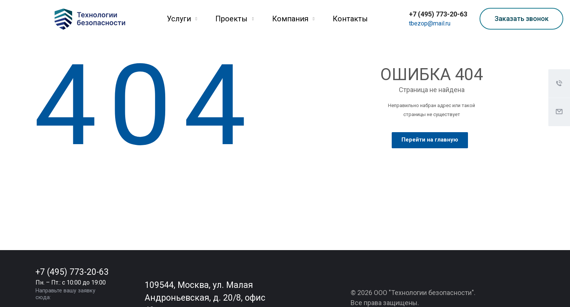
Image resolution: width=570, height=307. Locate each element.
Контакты (350, 19)
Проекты (234, 19)
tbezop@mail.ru (429, 23)
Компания (293, 19)
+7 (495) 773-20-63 (438, 14)
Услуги (182, 19)
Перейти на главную (429, 139)
